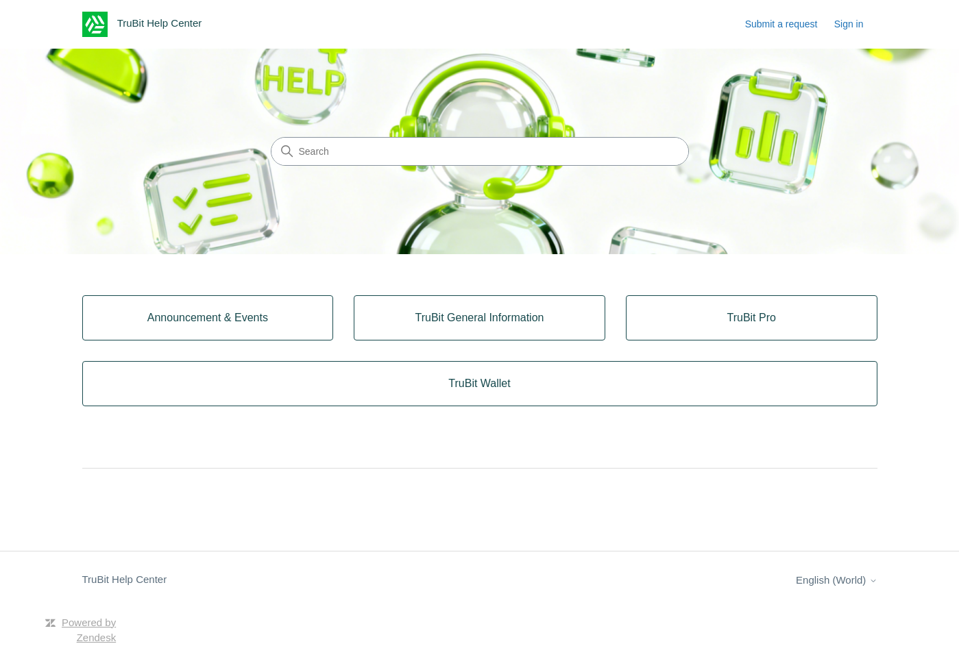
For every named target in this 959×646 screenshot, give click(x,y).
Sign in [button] (849, 23)
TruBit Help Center (124, 579)
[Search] (479, 151)
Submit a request (781, 23)
